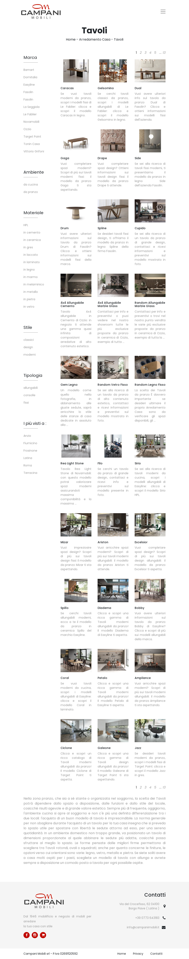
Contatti (156, 954)
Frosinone (30, 451)
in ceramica (32, 240)
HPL (25, 225)
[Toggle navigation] (163, 11)
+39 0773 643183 (147, 918)
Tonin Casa (31, 144)
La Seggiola (31, 107)
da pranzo (30, 192)
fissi (26, 403)
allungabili (30, 388)
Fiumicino (30, 443)
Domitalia (30, 77)
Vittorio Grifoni (33, 151)
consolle (29, 395)
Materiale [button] (33, 213)
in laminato (31, 262)
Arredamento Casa (94, 39)
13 (164, 52)
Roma (27, 465)
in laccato (30, 255)
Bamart (28, 70)
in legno (29, 269)
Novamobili (31, 122)
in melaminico (33, 284)
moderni (29, 355)
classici (28, 340)
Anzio (27, 436)
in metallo (30, 292)
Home (71, 39)
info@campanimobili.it (143, 927)
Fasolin (28, 92)
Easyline (29, 85)
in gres (28, 247)
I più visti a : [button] (34, 423)
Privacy (138, 954)
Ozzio (27, 129)
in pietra (29, 299)
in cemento (31, 232)
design (28, 347)
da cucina (30, 184)
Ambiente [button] (33, 172)
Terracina (30, 473)
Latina (27, 458)
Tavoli (118, 39)
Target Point (32, 136)
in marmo (30, 277)
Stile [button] (27, 327)
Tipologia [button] (32, 375)
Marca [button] (30, 57)
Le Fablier (30, 114)
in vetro (28, 307)
